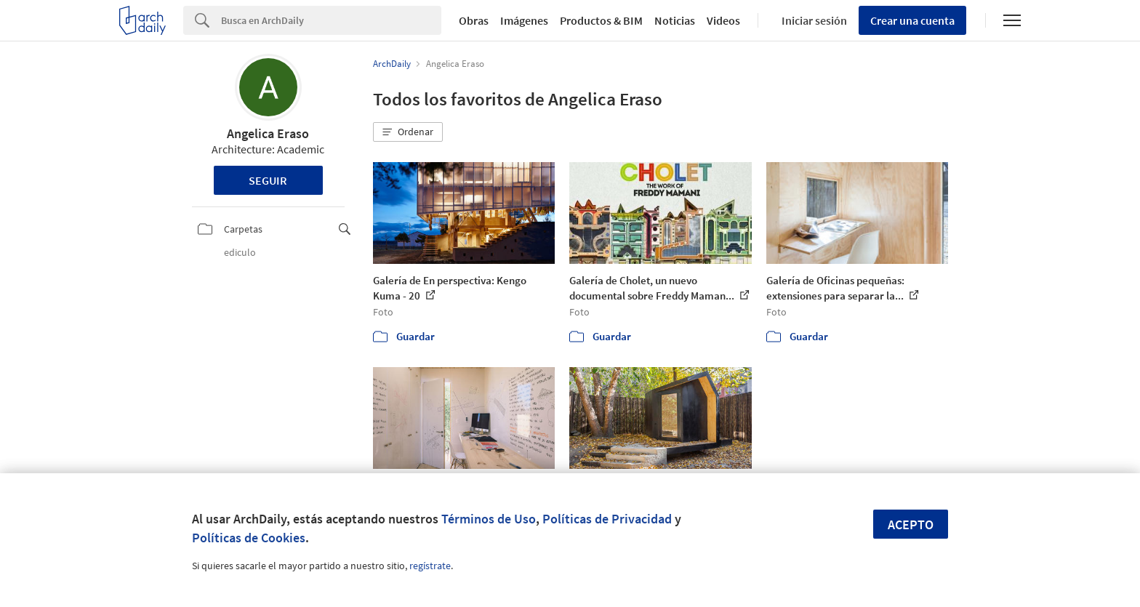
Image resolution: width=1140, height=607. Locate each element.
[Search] (331, 20)
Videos (723, 20)
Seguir (268, 180)
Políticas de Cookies (248, 537)
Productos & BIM (601, 20)
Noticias (674, 20)
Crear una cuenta (912, 20)
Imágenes (524, 20)
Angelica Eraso (268, 133)
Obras (474, 20)
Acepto (911, 524)
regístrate (430, 565)
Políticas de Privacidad (607, 518)
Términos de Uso (488, 518)
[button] (408, 132)
